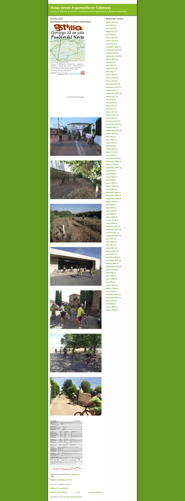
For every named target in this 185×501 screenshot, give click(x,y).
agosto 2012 (110, 59)
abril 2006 (110, 282)
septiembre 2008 (112, 198)
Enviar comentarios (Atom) (71, 497)
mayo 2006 (110, 279)
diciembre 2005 (112, 294)
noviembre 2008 (112, 195)
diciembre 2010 (112, 121)
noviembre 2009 (112, 161)
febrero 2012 (111, 78)
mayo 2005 (110, 301)
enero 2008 (110, 223)
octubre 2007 (111, 233)
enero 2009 (110, 189)
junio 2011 (110, 103)
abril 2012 (110, 72)
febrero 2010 (111, 152)
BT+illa (68, 480)
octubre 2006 (111, 263)
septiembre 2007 (112, 236)
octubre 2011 (111, 90)
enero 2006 (110, 291)
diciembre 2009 (112, 158)
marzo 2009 (110, 183)
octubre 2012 (111, 53)
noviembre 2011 (112, 87)
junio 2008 (110, 208)
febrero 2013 (111, 41)
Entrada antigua (95, 492)
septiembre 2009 (112, 168)
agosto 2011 (110, 96)
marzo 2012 (110, 75)
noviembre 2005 (112, 298)
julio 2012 (109, 62)
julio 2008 (109, 205)
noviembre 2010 (112, 124)
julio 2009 (109, 171)
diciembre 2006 (112, 257)
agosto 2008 (110, 202)
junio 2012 (110, 65)
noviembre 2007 (112, 229)
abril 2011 (110, 109)
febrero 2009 (111, 186)
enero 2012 (110, 81)
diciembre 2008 (112, 192)
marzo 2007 (110, 248)
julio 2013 (109, 25)
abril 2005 (110, 304)
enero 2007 (110, 254)
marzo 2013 (110, 38)
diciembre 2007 (112, 226)
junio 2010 (110, 140)
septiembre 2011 (112, 93)
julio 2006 (109, 273)
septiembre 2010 (112, 130)
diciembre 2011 (112, 84)
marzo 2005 (110, 307)
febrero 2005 (111, 310)
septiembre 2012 (112, 56)
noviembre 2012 (112, 50)
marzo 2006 (110, 285)
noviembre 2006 (112, 260)
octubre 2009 (111, 164)
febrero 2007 (111, 251)
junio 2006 (110, 276)
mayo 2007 (110, 242)
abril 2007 (110, 245)
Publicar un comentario (59, 488)
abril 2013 (110, 35)
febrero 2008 (111, 220)
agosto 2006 (110, 270)
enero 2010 (110, 155)
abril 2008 (110, 214)
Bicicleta (61, 480)
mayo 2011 (110, 106)
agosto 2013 (110, 22)
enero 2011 (110, 118)
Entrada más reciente (58, 492)
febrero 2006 (111, 288)
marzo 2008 (110, 217)
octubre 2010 (111, 127)
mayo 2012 (110, 68)
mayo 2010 (110, 143)
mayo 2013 (110, 31)
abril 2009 (110, 180)
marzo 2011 (110, 112)
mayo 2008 (110, 211)
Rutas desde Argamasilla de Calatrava (81, 8)
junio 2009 (110, 174)
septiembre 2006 (112, 267)
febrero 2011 (111, 115)
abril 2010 (110, 146)
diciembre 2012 (112, 47)
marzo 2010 (110, 149)
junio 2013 (110, 28)
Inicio (78, 492)
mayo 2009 (110, 177)
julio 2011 (109, 100)
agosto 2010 (110, 133)
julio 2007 (109, 239)
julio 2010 (109, 137)
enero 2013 (110, 44)
